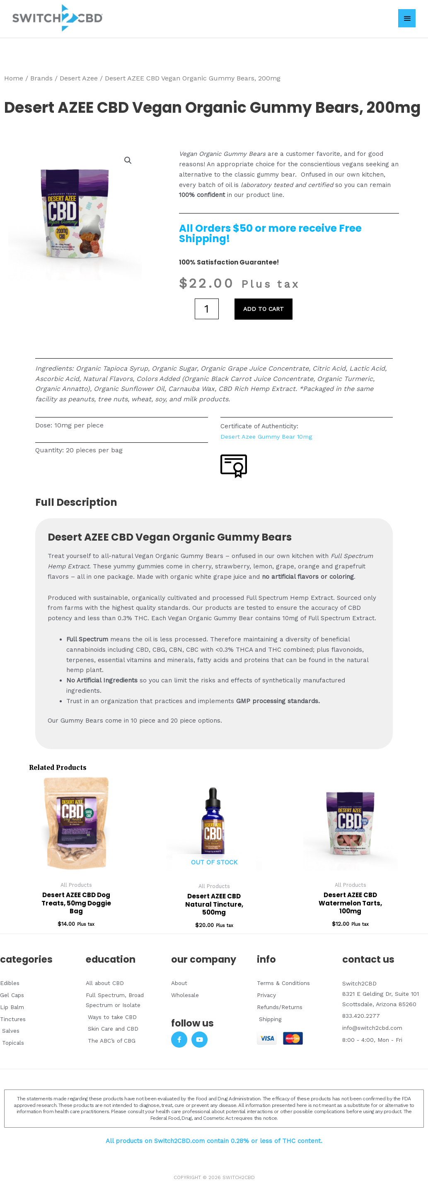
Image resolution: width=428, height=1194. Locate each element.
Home (13, 76)
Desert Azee (79, 76)
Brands (41, 76)
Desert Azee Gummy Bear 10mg (268, 434)
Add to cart (264, 306)
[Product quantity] (207, 306)
